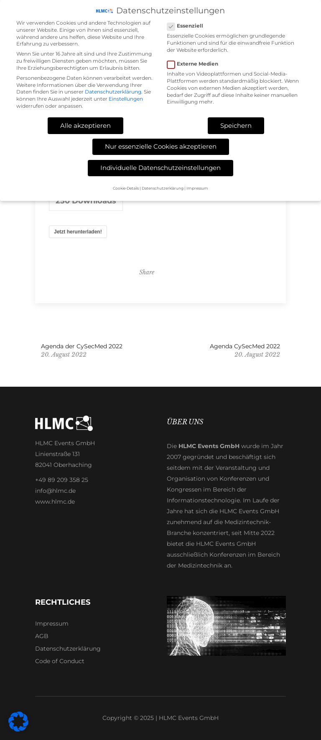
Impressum (52, 623)
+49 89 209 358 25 (61, 480)
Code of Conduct (59, 661)
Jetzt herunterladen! (78, 232)
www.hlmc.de (55, 501)
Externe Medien (196, 62)
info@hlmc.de (55, 490)
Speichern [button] (236, 124)
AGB (41, 636)
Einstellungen (126, 97)
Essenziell (188, 24)
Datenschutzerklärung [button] (162, 186)
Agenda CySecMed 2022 (245, 346)
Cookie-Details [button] (126, 186)
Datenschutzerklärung (68, 648)
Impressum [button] (197, 186)
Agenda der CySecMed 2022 (81, 346)
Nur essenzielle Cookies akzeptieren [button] (161, 145)
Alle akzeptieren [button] (85, 124)
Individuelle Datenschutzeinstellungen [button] (160, 166)
